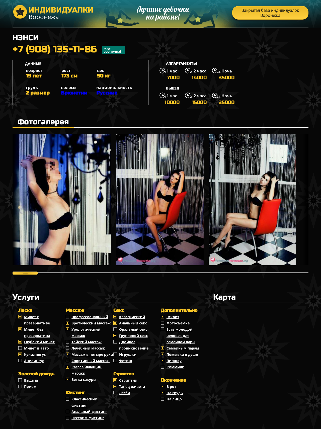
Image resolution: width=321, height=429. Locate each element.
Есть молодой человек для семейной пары (181, 335)
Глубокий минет (39, 341)
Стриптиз (128, 380)
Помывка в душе (182, 354)
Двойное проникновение (133, 345)
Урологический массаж (85, 332)
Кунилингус (35, 354)
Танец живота (132, 386)
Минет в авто (36, 348)
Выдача (31, 380)
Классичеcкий (132, 316)
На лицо (174, 399)
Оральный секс (133, 329)
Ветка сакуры (83, 379)
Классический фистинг (84, 402)
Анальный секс (133, 323)
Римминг (175, 367)
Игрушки (127, 354)
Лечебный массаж (88, 348)
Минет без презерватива (37, 332)
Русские (106, 93)
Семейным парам (183, 348)
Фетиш (125, 360)
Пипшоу (174, 360)
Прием (30, 386)
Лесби (124, 392)
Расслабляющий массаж (86, 370)
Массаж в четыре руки (92, 354)
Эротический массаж (91, 323)
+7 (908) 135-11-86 (69, 50)
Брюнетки (74, 93)
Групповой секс (133, 335)
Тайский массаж (86, 341)
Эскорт (173, 316)
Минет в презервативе (37, 319)
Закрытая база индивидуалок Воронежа (270, 13)
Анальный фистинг (89, 411)
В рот (171, 386)
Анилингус (34, 360)
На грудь (175, 392)
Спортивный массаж (90, 360)
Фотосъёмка (178, 323)
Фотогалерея (43, 121)
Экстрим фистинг (87, 417)
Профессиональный (89, 316)
